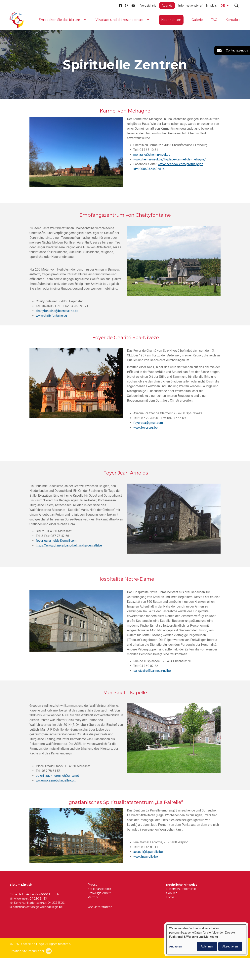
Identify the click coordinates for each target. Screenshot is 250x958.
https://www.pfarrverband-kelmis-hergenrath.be (69, 549)
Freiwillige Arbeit (99, 893)
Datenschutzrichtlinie (181, 889)
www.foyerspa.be (145, 431)
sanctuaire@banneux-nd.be (152, 675)
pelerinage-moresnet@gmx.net (57, 779)
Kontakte (233, 20)
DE (225, 5)
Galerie (197, 20)
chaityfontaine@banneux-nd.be (57, 315)
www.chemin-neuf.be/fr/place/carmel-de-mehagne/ (169, 159)
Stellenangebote (99, 889)
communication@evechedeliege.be (38, 907)
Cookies (171, 893)
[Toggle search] (236, 6)
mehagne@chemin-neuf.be (151, 155)
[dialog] (206, 939)
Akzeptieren (230, 946)
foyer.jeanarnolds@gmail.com (56, 544)
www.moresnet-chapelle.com (56, 784)
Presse (92, 884)
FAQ (214, 20)
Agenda (167, 5)
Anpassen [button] (175, 946)
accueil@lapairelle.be (148, 856)
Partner (93, 897)
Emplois (211, 5)
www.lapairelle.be (145, 860)
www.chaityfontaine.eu (51, 319)
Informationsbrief (190, 5)
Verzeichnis (148, 5)
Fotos (170, 897)
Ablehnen (207, 946)
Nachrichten (171, 20)
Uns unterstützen (100, 907)
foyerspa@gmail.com (148, 427)
